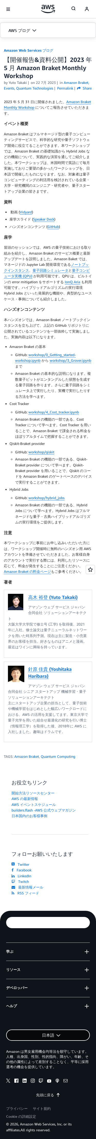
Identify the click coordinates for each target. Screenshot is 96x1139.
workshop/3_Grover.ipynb (70, 360)
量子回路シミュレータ (50, 270)
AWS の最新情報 (25, 798)
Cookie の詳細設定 (21, 1116)
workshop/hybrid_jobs (46, 498)
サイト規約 (42, 1108)
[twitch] (41, 1081)
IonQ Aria (72, 282)
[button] (48, 30)
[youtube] (49, 1081)
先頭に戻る (48, 1095)
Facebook (21, 870)
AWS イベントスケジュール (34, 804)
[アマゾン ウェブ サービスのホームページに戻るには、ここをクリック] (48, 9)
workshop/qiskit (41, 452)
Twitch (20, 881)
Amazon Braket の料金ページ (27, 571)
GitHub (53, 226)
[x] (8, 1081)
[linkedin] (25, 1081)
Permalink (65, 88)
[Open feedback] (90, 569)
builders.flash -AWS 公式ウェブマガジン (44, 810)
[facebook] (16, 1081)
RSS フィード (25, 893)
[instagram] (33, 1081)
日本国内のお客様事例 (29, 816)
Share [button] (84, 88)
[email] (65, 1081)
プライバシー (17, 1108)
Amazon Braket (26, 756)
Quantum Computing (58, 756)
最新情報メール (27, 887)
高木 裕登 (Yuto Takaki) (53, 597)
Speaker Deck (43, 219)
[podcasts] (57, 1081)
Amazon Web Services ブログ (28, 50)
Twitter (20, 864)
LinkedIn (21, 876)
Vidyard (26, 212)
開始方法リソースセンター (33, 793)
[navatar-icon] (87, 9)
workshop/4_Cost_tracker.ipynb (53, 412)
